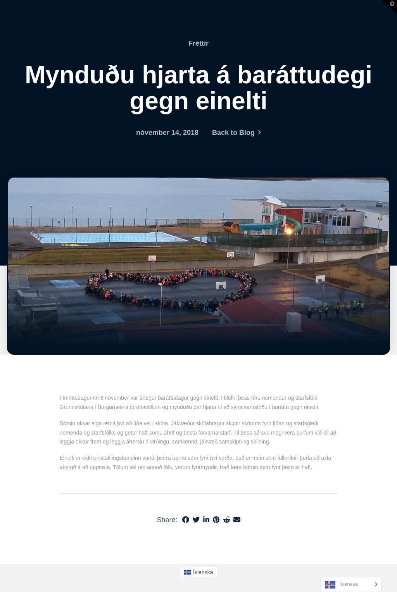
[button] (389, 7)
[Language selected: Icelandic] (351, 584)
